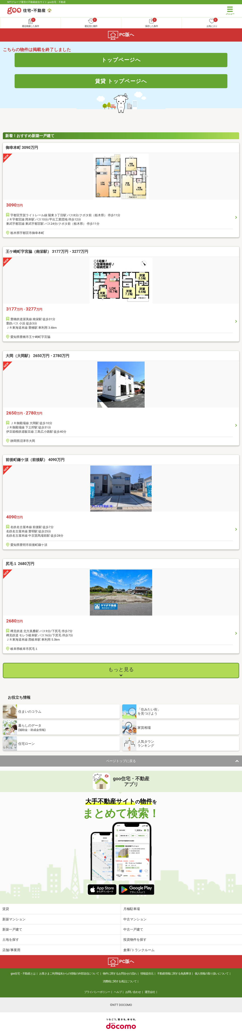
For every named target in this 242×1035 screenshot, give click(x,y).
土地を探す (10, 939)
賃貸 (5, 909)
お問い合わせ (133, 992)
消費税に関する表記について (120, 981)
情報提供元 (146, 973)
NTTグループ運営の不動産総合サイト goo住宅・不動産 (36, 2)
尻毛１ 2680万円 (20, 563)
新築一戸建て (12, 929)
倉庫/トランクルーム (139, 950)
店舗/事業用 (11, 950)
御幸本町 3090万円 (22, 147)
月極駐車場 (131, 909)
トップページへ (121, 60)
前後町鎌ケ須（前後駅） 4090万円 (35, 459)
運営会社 (150, 992)
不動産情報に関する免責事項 (174, 973)
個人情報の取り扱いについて (212, 973)
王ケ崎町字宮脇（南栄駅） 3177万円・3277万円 (47, 251)
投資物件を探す (135, 939)
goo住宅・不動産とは (23, 973)
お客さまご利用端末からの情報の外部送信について (69, 973)
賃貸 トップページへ (121, 81)
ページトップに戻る (121, 761)
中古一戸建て (133, 929)
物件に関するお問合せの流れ (120, 973)
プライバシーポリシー (97, 992)
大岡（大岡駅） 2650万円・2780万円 (37, 356)
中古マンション (135, 919)
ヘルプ (118, 992)
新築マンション (14, 919)
